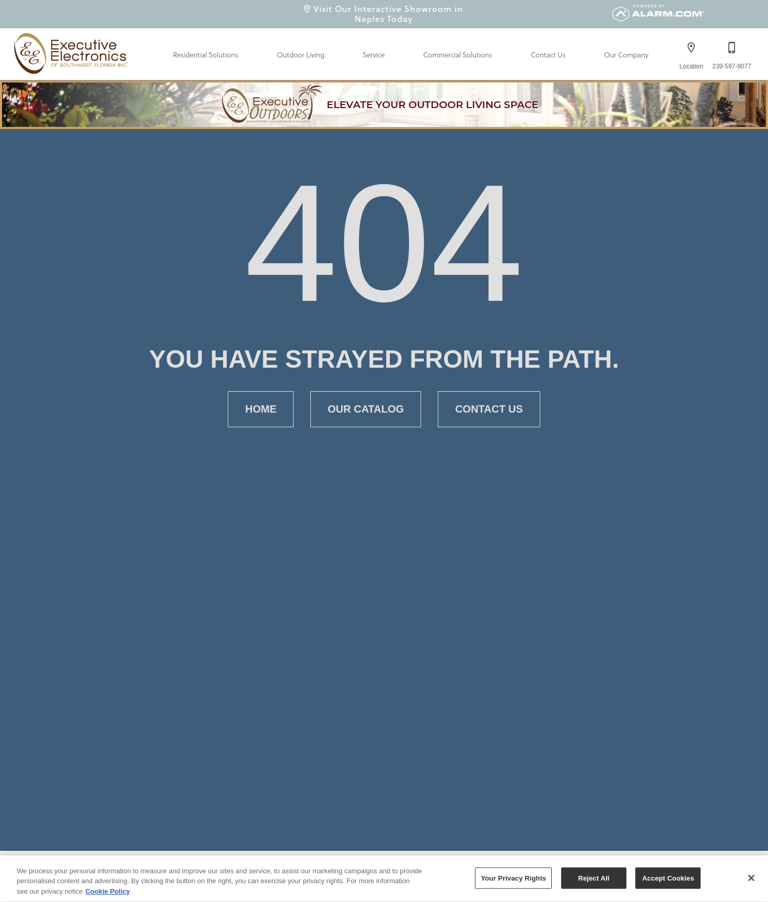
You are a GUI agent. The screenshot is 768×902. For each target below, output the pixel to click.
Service (374, 55)
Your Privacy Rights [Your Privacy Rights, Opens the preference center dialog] (513, 879)
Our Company (626, 55)
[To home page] (73, 51)
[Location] (691, 53)
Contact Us (548, 55)
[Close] (751, 879)
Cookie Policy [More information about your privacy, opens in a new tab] (107, 893)
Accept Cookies (668, 879)
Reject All (593, 879)
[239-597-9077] (731, 53)
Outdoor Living (300, 55)
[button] (691, 47)
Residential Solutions (205, 55)
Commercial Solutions (457, 55)
